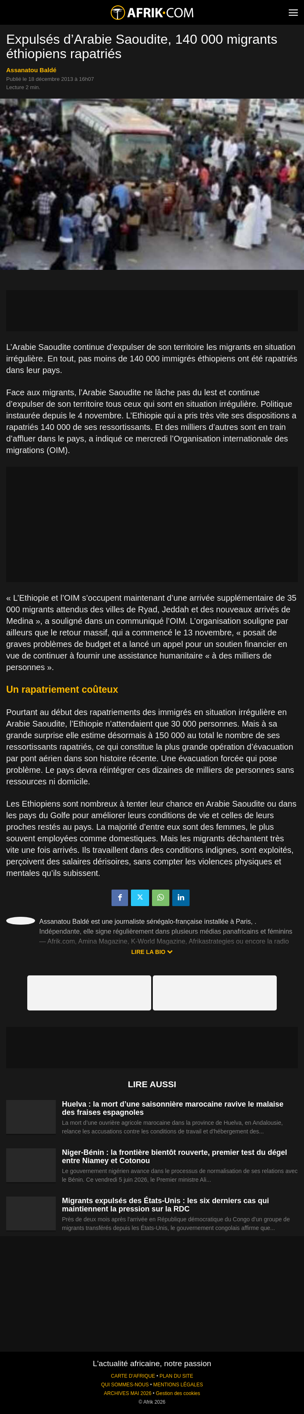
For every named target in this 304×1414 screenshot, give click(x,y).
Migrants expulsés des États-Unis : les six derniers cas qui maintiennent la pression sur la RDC (165, 1205)
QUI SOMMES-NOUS (125, 1385)
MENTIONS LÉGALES (178, 1385)
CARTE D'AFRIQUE (133, 1376)
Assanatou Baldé (31, 69)
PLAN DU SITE (176, 1376)
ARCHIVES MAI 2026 (128, 1393)
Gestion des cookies (178, 1393)
